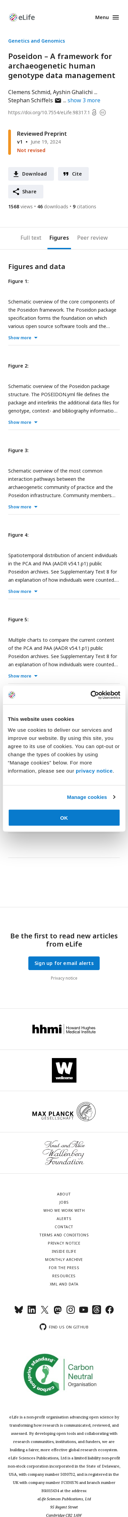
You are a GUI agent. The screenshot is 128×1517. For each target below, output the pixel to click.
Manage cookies (87, 797)
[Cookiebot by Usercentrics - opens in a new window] (91, 694)
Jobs (64, 1202)
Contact (64, 1226)
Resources (64, 1275)
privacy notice (94, 770)
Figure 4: (18, 535)
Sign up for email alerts (64, 963)
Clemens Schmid (29, 92)
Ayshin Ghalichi (73, 92)
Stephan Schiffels (35, 100)
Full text (30, 237)
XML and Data (64, 1284)
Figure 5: (18, 619)
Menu (102, 17)
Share (29, 191)
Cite (77, 173)
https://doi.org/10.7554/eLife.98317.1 (49, 112)
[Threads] (96, 1312)
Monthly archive (64, 1259)
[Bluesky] (19, 1312)
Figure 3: (18, 450)
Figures (59, 237)
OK (64, 817)
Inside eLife (64, 1251)
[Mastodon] (57, 1312)
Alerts (64, 1218)
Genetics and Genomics (36, 41)
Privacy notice (64, 978)
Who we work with (64, 1210)
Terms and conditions (64, 1234)
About (64, 1193)
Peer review (92, 237)
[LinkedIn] (32, 1312)
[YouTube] (83, 1312)
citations (84, 206)
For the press (64, 1267)
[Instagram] (70, 1312)
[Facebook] (109, 1312)
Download (34, 173)
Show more (19, 338)
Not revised (31, 150)
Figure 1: (18, 281)
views (20, 206)
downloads (52, 206)
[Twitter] (44, 1312)
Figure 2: (18, 365)
